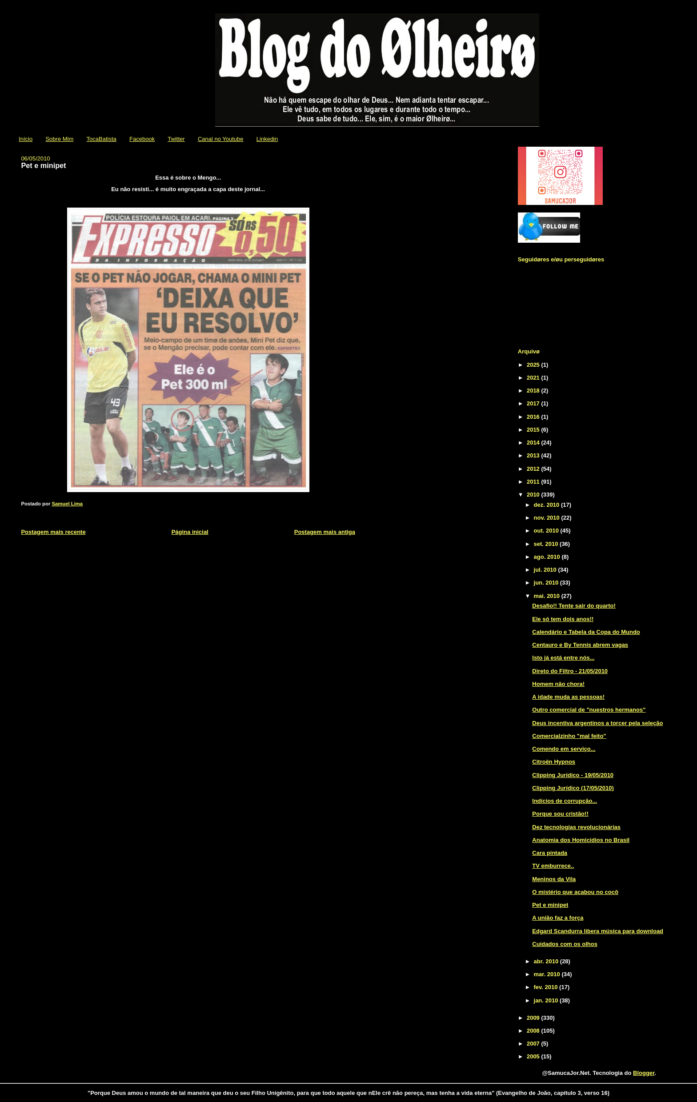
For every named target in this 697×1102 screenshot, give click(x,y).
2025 (534, 364)
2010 (534, 494)
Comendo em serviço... (563, 748)
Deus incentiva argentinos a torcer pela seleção (597, 723)
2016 (534, 416)
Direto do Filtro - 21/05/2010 (570, 671)
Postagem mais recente (53, 532)
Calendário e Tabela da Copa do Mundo (586, 632)
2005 (534, 1056)
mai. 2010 (547, 596)
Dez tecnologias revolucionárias (576, 827)
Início (25, 139)
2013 (534, 455)
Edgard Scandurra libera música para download (597, 931)
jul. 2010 (546, 569)
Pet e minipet (550, 905)
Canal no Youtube (221, 139)
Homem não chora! (558, 684)
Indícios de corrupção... (564, 800)
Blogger (643, 1073)
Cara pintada (549, 853)
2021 (534, 377)
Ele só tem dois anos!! (562, 619)
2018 (534, 390)
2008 (534, 1030)
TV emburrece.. (553, 865)
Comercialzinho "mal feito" (569, 736)
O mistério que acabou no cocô (575, 892)
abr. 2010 (547, 961)
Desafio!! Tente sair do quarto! (574, 605)
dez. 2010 (547, 504)
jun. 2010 (547, 582)
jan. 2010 (547, 1000)
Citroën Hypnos (553, 761)
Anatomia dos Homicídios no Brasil (580, 840)
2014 (534, 442)
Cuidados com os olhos (564, 944)
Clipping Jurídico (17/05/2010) (573, 788)
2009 (534, 1017)
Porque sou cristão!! (560, 813)
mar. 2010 (548, 974)
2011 (534, 481)
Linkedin (267, 139)
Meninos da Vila (554, 879)
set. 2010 (547, 544)
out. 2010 (547, 530)
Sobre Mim (59, 139)
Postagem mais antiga (324, 532)
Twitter (176, 139)
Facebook (142, 139)
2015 (534, 429)
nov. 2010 (547, 517)
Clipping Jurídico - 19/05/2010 (572, 775)
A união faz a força (557, 917)
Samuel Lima (67, 503)
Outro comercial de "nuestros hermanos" (588, 709)
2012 (534, 468)
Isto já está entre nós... (563, 657)
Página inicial (190, 532)
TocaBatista (101, 139)
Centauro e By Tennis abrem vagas (580, 644)
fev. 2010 (547, 987)
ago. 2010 (548, 556)
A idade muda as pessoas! (568, 696)
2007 (534, 1043)
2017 (534, 403)
